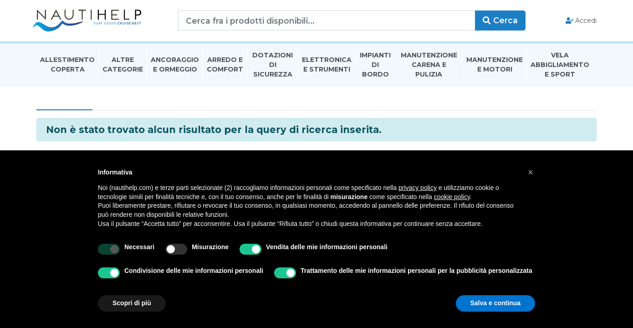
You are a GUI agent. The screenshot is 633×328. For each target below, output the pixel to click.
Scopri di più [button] (131, 303)
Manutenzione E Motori (494, 65)
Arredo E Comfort (225, 65)
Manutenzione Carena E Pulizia (429, 65)
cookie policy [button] (452, 196)
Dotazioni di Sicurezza (272, 65)
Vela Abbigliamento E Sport (560, 65)
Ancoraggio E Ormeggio (175, 65)
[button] (530, 172)
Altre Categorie (122, 65)
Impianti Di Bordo (375, 65)
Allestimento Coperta (67, 65)
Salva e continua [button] (495, 303)
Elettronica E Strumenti (327, 65)
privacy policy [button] (417, 187)
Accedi (577, 21)
